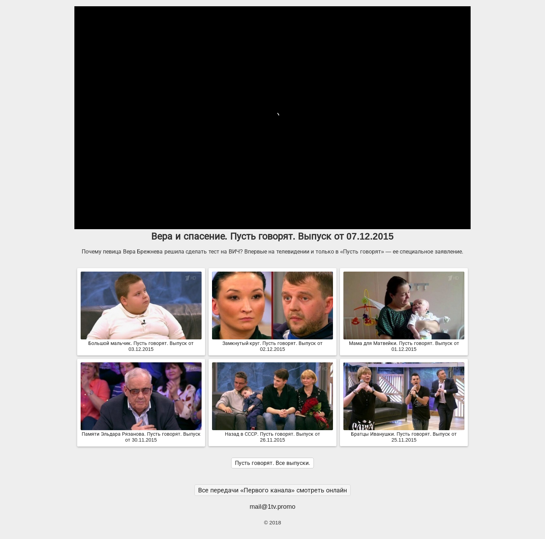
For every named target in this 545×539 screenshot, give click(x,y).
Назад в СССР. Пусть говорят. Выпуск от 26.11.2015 (272, 434)
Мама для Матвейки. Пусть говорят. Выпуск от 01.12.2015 (403, 343)
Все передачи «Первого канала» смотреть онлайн (272, 490)
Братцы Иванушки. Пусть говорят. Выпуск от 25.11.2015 (403, 434)
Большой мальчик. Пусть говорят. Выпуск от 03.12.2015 (141, 343)
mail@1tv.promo (272, 506)
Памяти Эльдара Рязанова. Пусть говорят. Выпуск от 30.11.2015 (141, 434)
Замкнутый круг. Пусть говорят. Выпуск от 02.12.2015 (272, 343)
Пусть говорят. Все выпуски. (272, 463)
